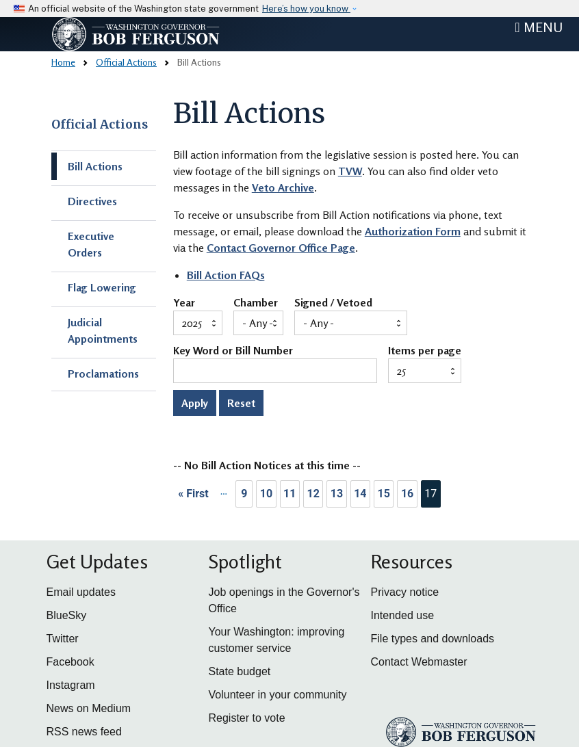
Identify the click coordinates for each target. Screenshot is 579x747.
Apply (194, 403)
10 (266, 493)
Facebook (70, 662)
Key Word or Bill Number (233, 351)
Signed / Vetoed (333, 303)
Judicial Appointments (103, 330)
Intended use (403, 615)
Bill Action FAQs (226, 275)
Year (184, 303)
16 (407, 493)
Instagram (71, 685)
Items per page (424, 351)
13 (337, 493)
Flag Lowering (102, 287)
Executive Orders (91, 244)
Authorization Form (413, 231)
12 (313, 493)
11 (289, 493)
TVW (350, 171)
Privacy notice (405, 592)
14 (360, 493)
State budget (240, 671)
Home (63, 62)
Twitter (63, 638)
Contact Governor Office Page (281, 247)
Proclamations (103, 373)
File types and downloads (433, 638)
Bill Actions (95, 166)
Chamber (255, 303)
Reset (241, 403)
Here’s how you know (306, 8)
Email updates (81, 592)
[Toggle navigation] (539, 27)
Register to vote (247, 718)
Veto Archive (283, 187)
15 (384, 493)
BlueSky (67, 615)
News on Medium (89, 708)
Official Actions (126, 62)
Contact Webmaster (419, 662)
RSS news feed (84, 731)
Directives (92, 201)
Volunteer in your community (278, 694)
